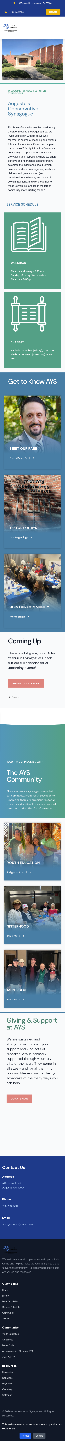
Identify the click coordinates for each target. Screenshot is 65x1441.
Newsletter (7, 1372)
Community (8, 1313)
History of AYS (23, 528)
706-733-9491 (17, 12)
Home (5, 1290)
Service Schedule (11, 1307)
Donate (53, 12)
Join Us (6, 1318)
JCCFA (8, 1357)
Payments (7, 1383)
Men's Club (17, 990)
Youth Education (23, 863)
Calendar (7, 1395)
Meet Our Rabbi (24, 448)
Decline (39, 1436)
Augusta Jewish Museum (17, 1351)
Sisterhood (18, 926)
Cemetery (7, 1389)
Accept (25, 1436)
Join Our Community (29, 607)
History (5, 1296)
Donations (7, 1378)
